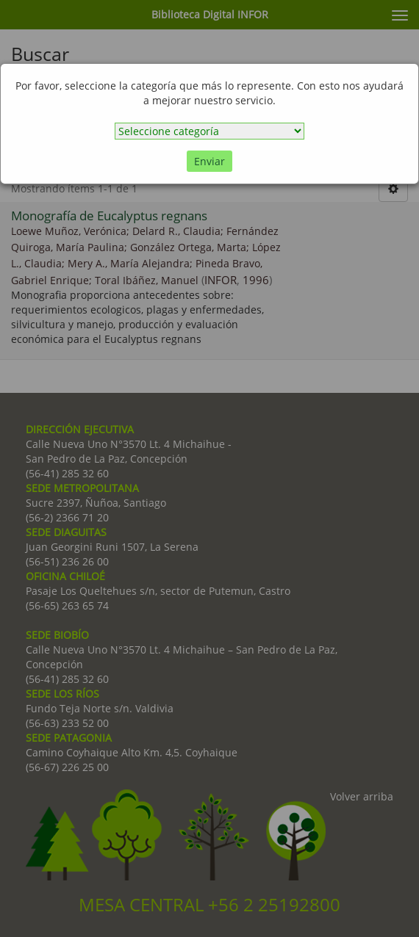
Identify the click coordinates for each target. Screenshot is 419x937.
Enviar (209, 161)
